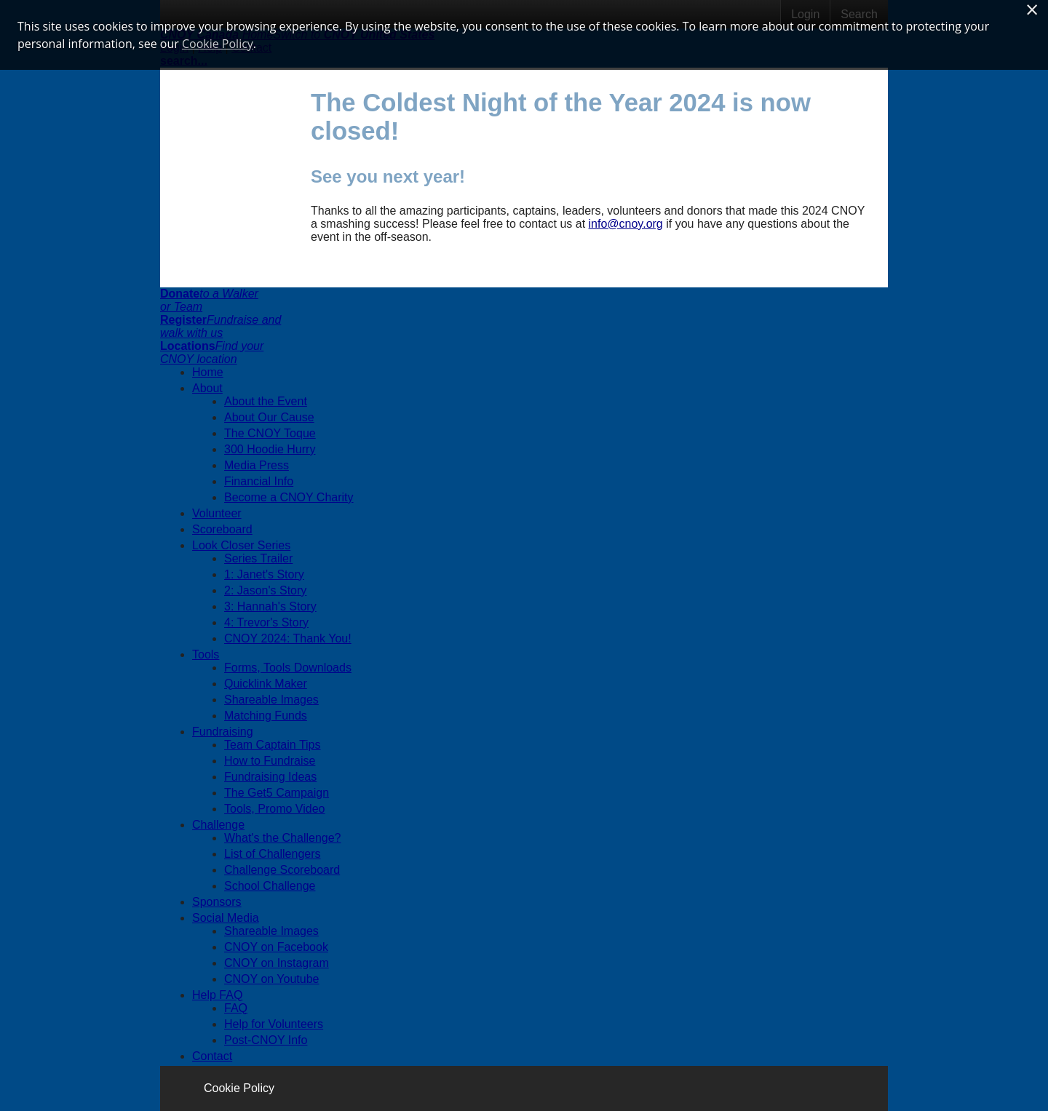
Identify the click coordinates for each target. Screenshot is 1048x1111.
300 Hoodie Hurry (269, 449)
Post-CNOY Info (265, 1040)
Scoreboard (222, 529)
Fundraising (222, 731)
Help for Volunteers (273, 1024)
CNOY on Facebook (276, 947)
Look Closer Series (241, 545)
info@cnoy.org (626, 224)
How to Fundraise (269, 760)
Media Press (256, 465)
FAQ (235, 1008)
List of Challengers (272, 854)
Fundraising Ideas (270, 776)
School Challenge (269, 886)
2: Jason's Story (265, 590)
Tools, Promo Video (274, 809)
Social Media (225, 918)
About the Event (265, 401)
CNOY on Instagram (276, 963)
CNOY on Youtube (271, 979)
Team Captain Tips (272, 744)
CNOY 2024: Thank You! (288, 638)
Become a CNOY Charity (289, 497)
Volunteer (217, 513)
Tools (205, 654)
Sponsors (217, 902)
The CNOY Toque (270, 433)
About (207, 388)
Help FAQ (217, 995)
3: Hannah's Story (270, 606)
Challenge (218, 825)
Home (207, 372)
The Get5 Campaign (276, 793)
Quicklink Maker (265, 683)
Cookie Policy (239, 1088)
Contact (212, 1056)
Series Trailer (258, 558)
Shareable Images (271, 699)
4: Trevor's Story (266, 622)
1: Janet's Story (264, 574)
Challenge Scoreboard (282, 870)
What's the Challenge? (282, 838)
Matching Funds (265, 715)
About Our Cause (269, 417)
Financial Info (258, 481)
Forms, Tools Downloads (288, 667)
